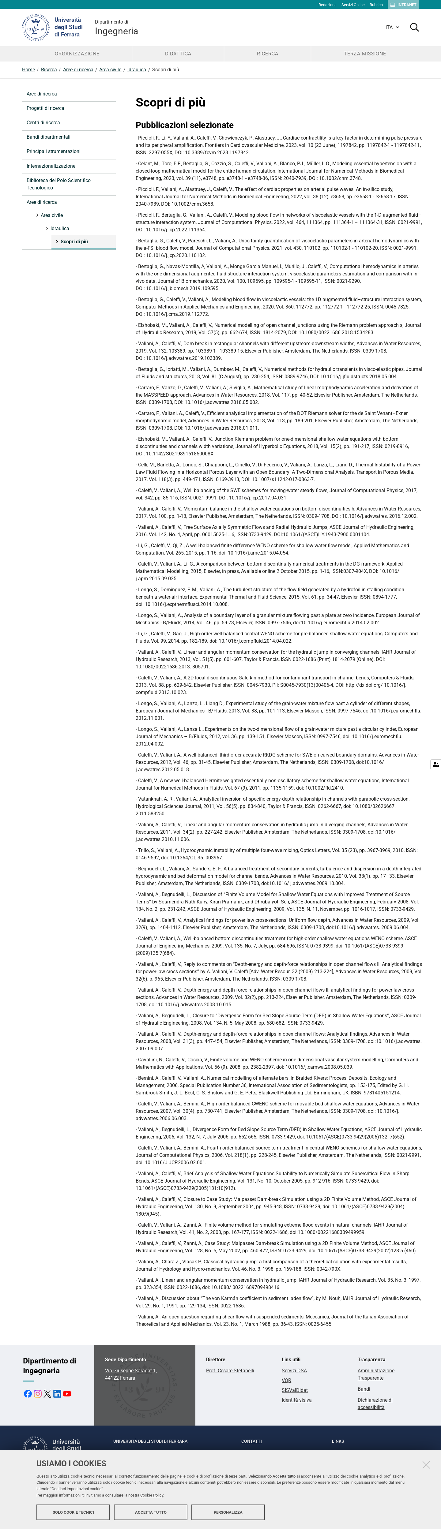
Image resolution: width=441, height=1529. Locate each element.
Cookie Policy (151, 1496)
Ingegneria (116, 27)
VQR (286, 1380)
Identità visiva (297, 1400)
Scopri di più (73, 242)
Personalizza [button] (228, 1513)
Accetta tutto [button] (151, 1513)
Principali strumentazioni (54, 151)
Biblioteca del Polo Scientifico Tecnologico (59, 184)
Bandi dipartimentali (48, 137)
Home (28, 70)
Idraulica (136, 70)
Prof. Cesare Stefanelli (230, 1371)
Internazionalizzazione (51, 166)
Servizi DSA (294, 1371)
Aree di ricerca (78, 70)
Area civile (110, 70)
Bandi (364, 1389)
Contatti (251, 1441)
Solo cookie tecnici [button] (73, 1513)
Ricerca (49, 70)
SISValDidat (295, 1390)
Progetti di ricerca (45, 108)
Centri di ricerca (43, 122)
